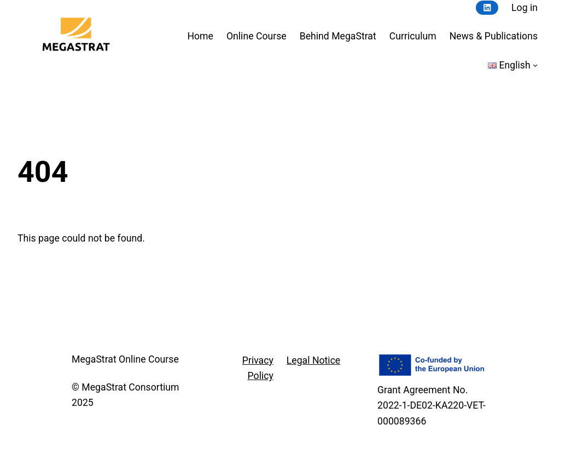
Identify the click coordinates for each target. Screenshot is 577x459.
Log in (524, 7)
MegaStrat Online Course (125, 359)
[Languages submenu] (535, 64)
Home (200, 36)
